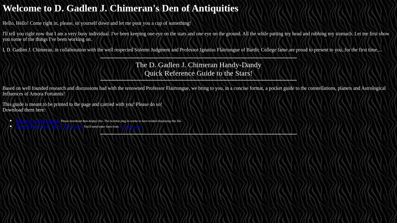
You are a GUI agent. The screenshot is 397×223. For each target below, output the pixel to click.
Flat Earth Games (130, 126)
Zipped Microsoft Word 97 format (49, 126)
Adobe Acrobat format (37, 120)
